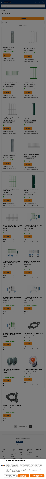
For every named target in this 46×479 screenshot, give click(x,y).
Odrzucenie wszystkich (23, 476)
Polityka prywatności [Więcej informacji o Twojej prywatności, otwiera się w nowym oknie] (16, 471)
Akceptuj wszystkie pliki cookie (37, 476)
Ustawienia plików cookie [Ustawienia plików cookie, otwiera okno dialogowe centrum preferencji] (10, 476)
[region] (23, 469)
